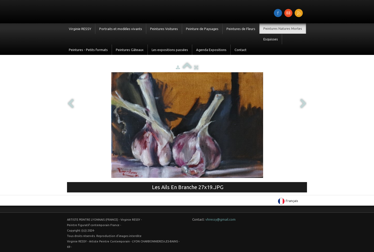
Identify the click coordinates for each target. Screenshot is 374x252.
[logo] (67, 11)
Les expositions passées (170, 50)
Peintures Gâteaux (130, 50)
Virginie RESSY (80, 29)
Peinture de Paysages (202, 29)
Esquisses (270, 39)
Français (288, 201)
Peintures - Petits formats (88, 50)
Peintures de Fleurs (240, 29)
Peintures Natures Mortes (282, 28)
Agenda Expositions (211, 50)
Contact (240, 50)
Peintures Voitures (164, 29)
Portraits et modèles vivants (120, 29)
